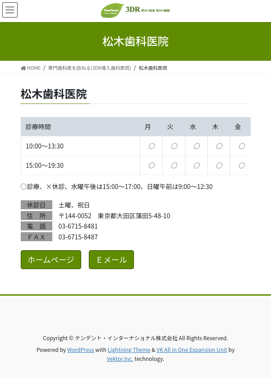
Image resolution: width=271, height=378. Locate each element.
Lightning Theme (129, 349)
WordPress (80, 349)
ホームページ (51, 259)
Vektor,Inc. (120, 358)
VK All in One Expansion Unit (191, 349)
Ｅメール (111, 259)
